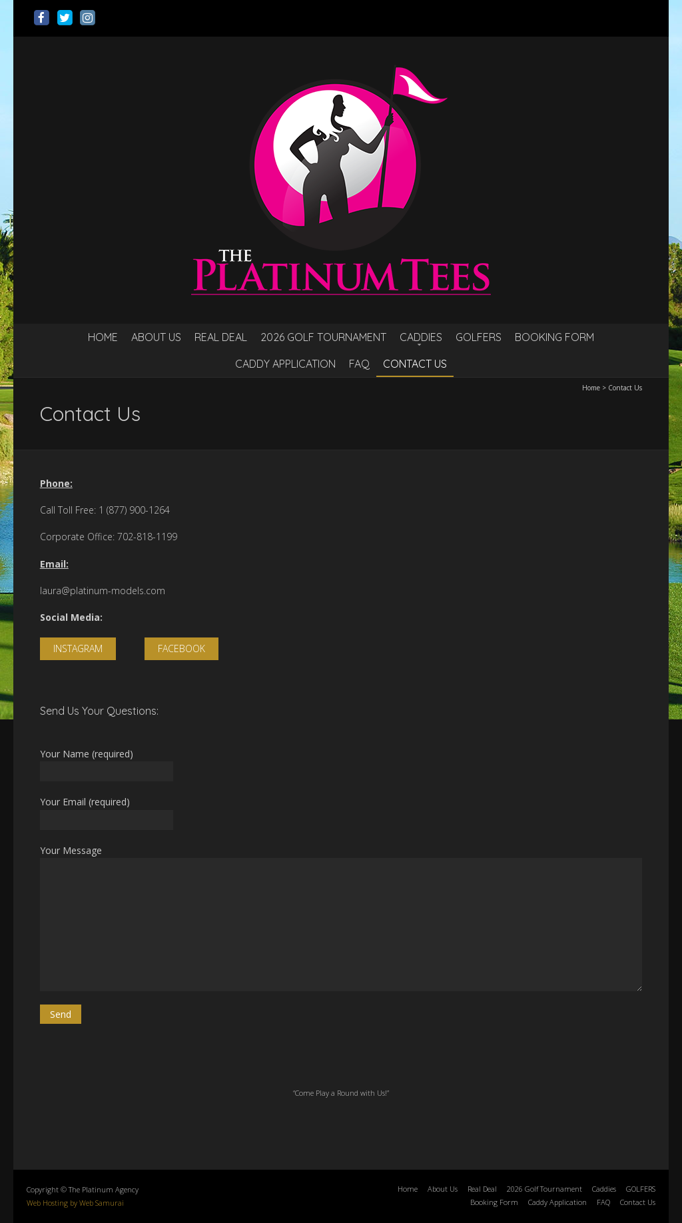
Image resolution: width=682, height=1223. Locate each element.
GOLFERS (479, 337)
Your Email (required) (341, 812)
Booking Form (554, 337)
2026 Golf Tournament (323, 337)
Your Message (341, 917)
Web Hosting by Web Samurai (75, 1203)
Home (103, 337)
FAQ (359, 363)
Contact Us (415, 363)
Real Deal (220, 337)
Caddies (421, 337)
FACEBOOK (181, 648)
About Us (156, 337)
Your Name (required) (341, 764)
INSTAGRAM (78, 648)
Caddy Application (285, 363)
